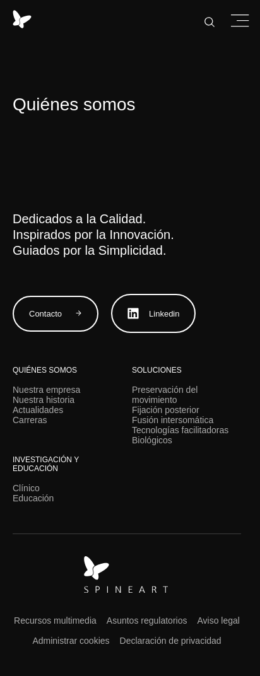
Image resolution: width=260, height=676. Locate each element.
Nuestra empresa (46, 390)
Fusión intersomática (172, 420)
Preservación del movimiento (165, 395)
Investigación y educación (46, 464)
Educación (33, 498)
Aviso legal (218, 620)
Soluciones (157, 370)
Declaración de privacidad (171, 641)
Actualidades (38, 410)
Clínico (26, 488)
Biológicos (152, 440)
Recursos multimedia (55, 620)
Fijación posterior (165, 410)
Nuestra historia (43, 400)
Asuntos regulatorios (147, 620)
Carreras (30, 420)
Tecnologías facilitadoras (180, 430)
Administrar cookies (70, 641)
